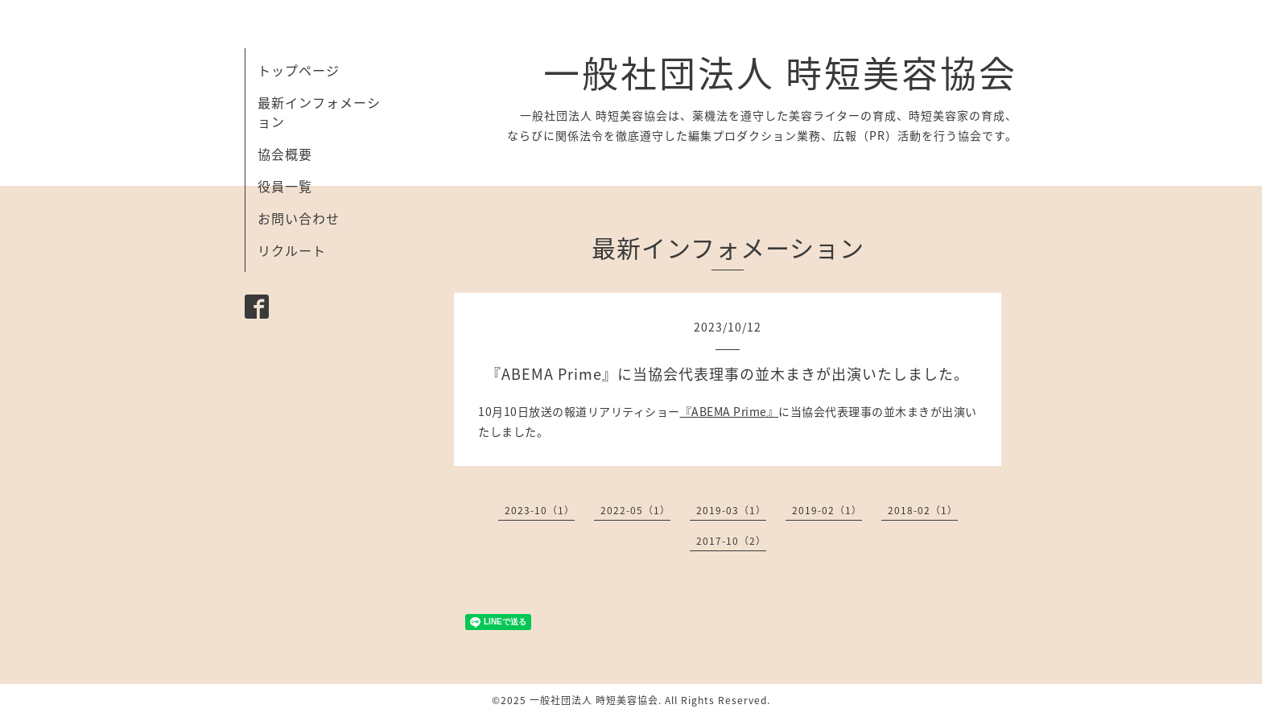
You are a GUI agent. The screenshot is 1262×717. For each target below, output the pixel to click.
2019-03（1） (731, 510)
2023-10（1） (540, 510)
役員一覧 (285, 186)
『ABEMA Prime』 (729, 411)
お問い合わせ (299, 218)
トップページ (299, 70)
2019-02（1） (827, 510)
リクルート (292, 250)
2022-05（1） (635, 510)
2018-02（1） (923, 510)
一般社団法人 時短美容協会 (780, 72)
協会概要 (285, 153)
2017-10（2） (731, 541)
